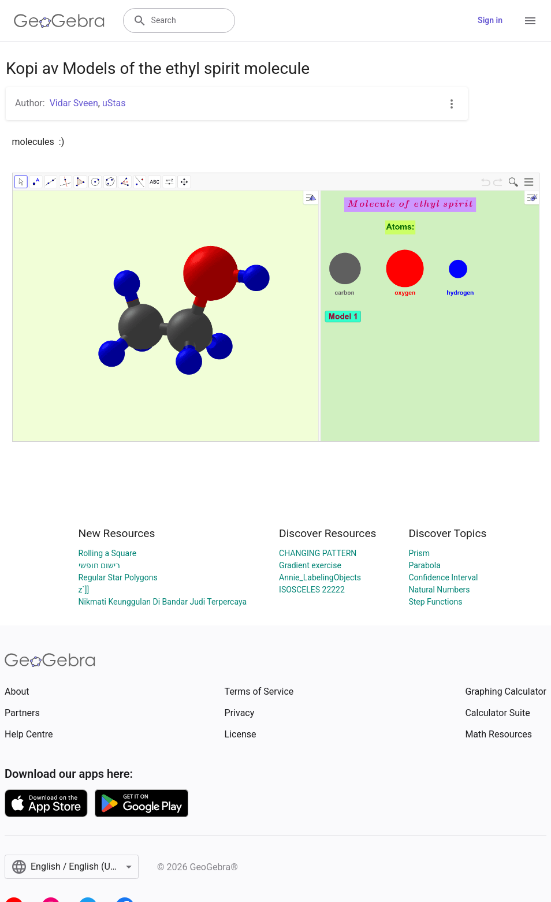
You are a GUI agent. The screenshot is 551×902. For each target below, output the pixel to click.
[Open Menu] (530, 21)
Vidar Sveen (74, 103)
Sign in (490, 20)
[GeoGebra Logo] (59, 21)
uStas (114, 103)
